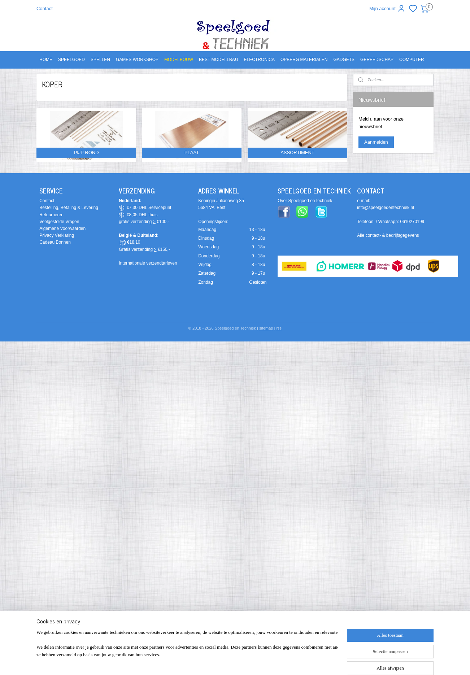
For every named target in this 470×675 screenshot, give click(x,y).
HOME (45, 59)
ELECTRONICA (259, 59)
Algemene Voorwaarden (62, 228)
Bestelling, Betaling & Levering (68, 207)
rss (279, 328)
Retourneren (51, 214)
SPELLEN (100, 59)
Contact (44, 8)
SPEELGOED (71, 59)
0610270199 (412, 221)
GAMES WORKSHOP (137, 59)
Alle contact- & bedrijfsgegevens (388, 235)
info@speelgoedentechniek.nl (385, 207)
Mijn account (387, 8)
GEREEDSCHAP (376, 59)
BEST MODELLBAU (218, 59)
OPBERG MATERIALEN (303, 59)
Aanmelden (376, 142)
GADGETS (343, 59)
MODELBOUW (178, 59)
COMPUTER (411, 59)
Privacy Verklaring (56, 235)
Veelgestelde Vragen (59, 221)
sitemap (266, 328)
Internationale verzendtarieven (148, 263)
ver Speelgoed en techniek (306, 200)
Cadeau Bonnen (55, 242)
